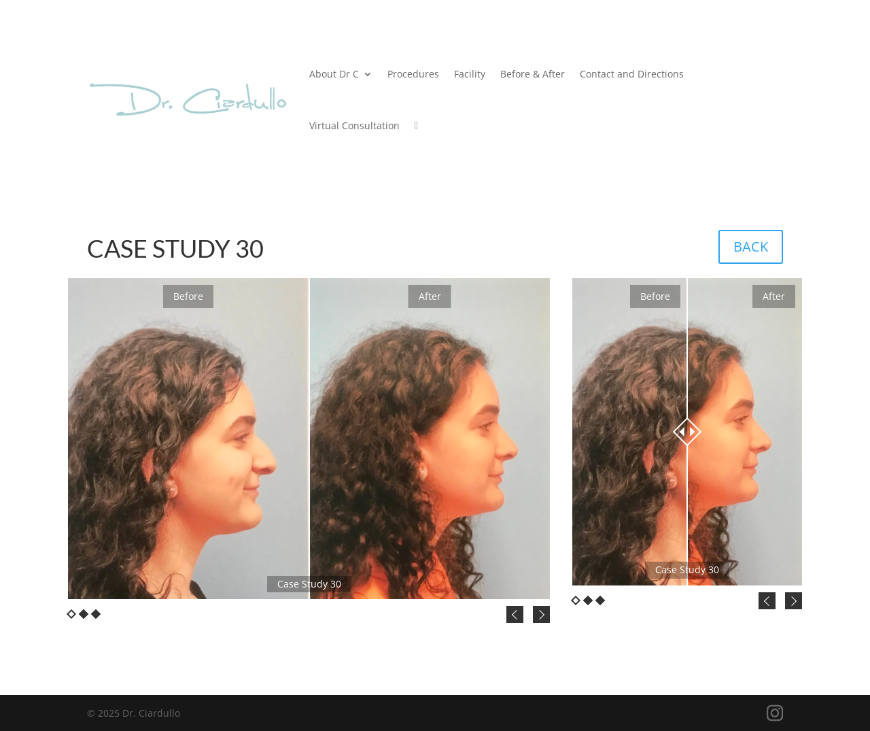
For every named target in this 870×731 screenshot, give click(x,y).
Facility (469, 73)
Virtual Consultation (354, 125)
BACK (750, 246)
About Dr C (334, 73)
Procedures (413, 73)
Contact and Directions (632, 73)
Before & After (532, 73)
